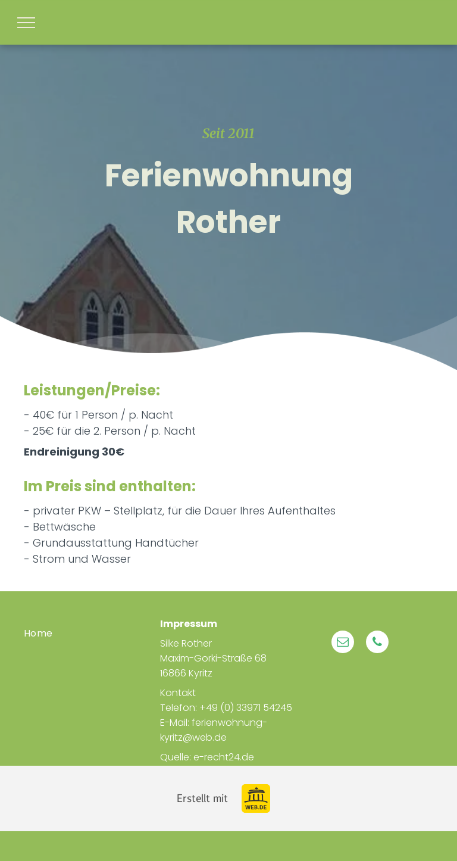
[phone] (377, 643)
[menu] (26, 22)
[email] (342, 643)
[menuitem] (92, 632)
